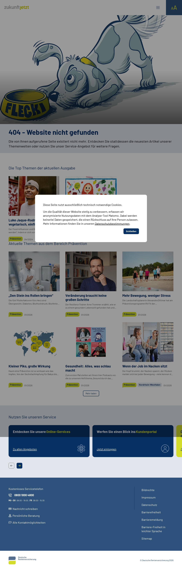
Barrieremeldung (152, 519)
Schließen (131, 181)
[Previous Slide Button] (11, 466)
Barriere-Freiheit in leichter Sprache (153, 529)
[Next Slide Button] (19, 466)
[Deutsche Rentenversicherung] (22, 560)
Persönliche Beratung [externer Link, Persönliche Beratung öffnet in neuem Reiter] (24, 515)
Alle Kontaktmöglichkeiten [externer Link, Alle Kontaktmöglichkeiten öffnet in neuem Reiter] (27, 522)
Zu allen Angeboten (25, 449)
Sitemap (147, 538)
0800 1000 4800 (21, 495)
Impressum (149, 497)
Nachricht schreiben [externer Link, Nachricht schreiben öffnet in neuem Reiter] (23, 508)
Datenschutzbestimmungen (112, 173)
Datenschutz (149, 504)
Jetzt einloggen (106, 449)
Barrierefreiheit (151, 512)
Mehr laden (91, 393)
